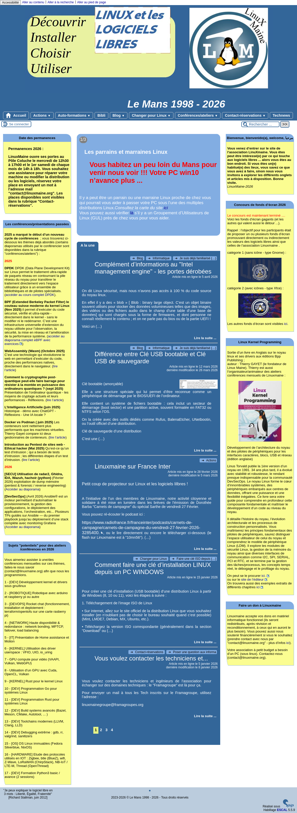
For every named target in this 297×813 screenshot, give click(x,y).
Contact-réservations (245, 115)
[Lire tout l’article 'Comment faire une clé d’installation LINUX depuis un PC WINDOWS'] (205, 642)
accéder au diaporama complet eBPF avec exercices (35, 340)
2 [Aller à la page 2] (101, 730)
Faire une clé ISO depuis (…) (194, 559)
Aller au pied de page (91, 2)
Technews (281, 115)
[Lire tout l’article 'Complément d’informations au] (205, 338)
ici (166, 207)
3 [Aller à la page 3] (107, 730)
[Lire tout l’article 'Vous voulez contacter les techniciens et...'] (205, 716)
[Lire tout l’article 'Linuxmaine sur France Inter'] (205, 549)
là (131, 212)
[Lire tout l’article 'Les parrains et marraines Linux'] (148, 185)
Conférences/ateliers (198, 115)
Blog (119, 115)
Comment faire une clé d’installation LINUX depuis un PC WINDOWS (153, 568)
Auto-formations (74, 115)
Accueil (16, 115)
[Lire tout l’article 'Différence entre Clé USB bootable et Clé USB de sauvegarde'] (205, 450)
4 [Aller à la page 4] (112, 730)
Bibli (101, 115)
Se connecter (19, 124)
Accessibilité (10, 2)
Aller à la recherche (61, 2)
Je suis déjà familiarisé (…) (195, 258)
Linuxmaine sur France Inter (133, 466)
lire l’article (54, 400)
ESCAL (282, 810)
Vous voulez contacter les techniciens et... (151, 658)
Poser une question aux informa (192, 652)
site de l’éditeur (252, 579)
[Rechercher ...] (260, 124)
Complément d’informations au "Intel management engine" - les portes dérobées (153, 268)
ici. (264, 576)
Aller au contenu (33, 2)
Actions (42, 115)
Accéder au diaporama (22, 489)
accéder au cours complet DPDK (30, 295)
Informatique (159, 258)
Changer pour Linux (151, 115)
